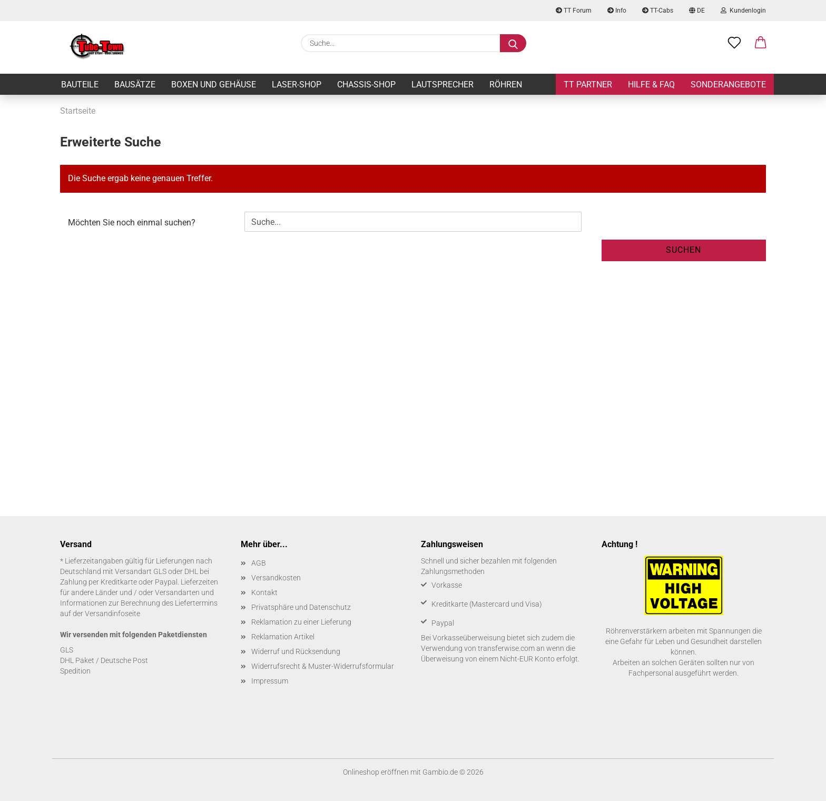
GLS (66, 650)
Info (616, 10)
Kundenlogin (743, 10)
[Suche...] (513, 43)
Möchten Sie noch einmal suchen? (131, 222)
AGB (258, 563)
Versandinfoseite (112, 613)
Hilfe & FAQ (651, 85)
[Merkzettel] (734, 43)
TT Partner (588, 85)
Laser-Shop (296, 85)
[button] (761, 43)
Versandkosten (276, 577)
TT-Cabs (657, 10)
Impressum (269, 681)
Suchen (683, 250)
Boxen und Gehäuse (213, 85)
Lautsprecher (442, 85)
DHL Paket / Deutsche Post (104, 660)
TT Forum (574, 10)
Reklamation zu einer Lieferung (301, 622)
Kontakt (264, 592)
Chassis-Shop (366, 85)
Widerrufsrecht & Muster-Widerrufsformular (322, 666)
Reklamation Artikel (282, 636)
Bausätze (134, 85)
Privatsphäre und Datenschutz (301, 607)
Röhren (505, 85)
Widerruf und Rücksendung (295, 651)
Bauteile (80, 85)
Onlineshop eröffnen (376, 772)
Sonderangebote (728, 85)
